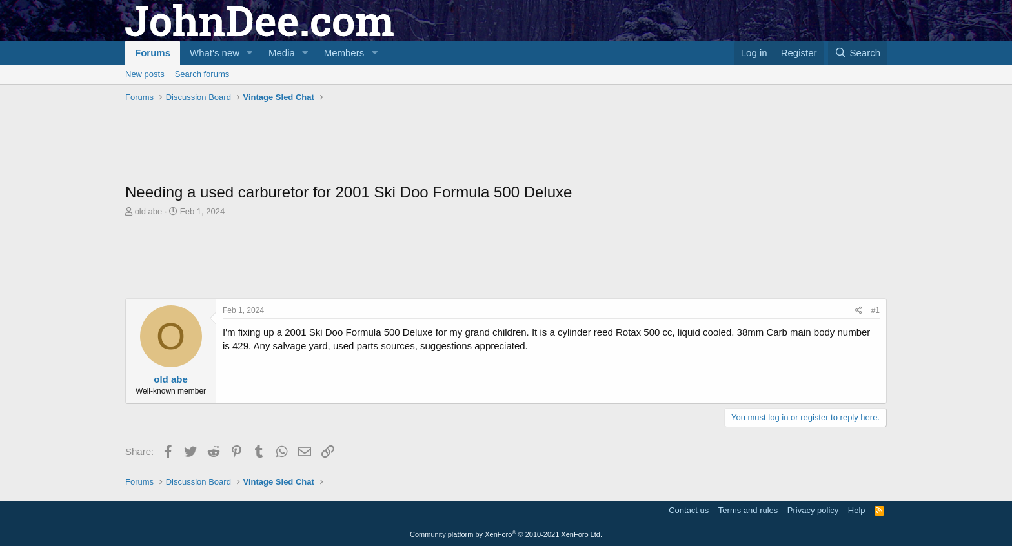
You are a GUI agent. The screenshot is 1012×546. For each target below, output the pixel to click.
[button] (250, 53)
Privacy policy (812, 510)
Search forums (202, 74)
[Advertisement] (360, 143)
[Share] (859, 310)
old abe (149, 211)
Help (856, 510)
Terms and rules (748, 510)
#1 (875, 310)
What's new (214, 52)
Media (281, 52)
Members (344, 52)
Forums (152, 52)
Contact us (689, 510)
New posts (145, 74)
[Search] (857, 53)
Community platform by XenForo (506, 534)
